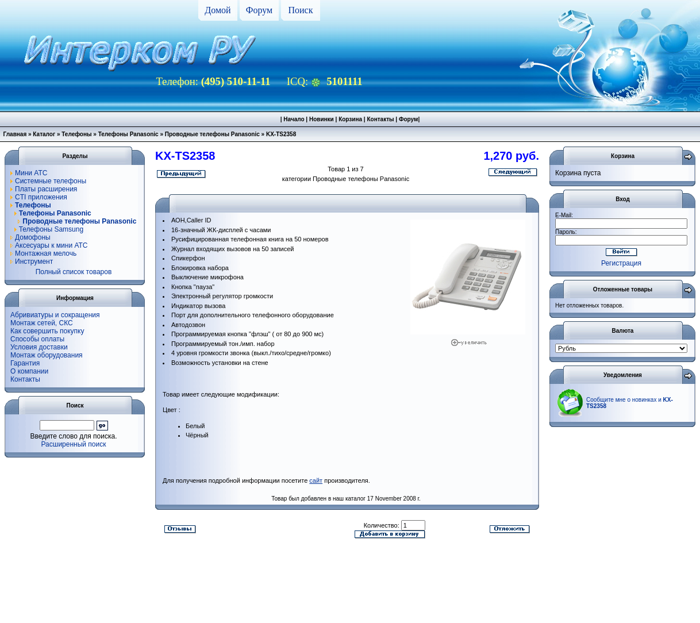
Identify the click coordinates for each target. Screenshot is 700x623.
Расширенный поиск (73, 444)
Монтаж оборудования (46, 355)
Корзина (350, 119)
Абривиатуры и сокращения (55, 315)
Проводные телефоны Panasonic (212, 134)
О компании (29, 371)
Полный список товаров (74, 272)
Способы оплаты (37, 339)
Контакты (380, 119)
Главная (15, 134)
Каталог (44, 134)
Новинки (321, 119)
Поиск (301, 10)
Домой (217, 10)
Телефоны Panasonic (128, 134)
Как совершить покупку (47, 331)
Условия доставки (39, 347)
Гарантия (25, 363)
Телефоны (76, 134)
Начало (293, 119)
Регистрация (621, 263)
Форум (259, 10)
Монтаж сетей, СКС (41, 323)
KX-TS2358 (281, 134)
